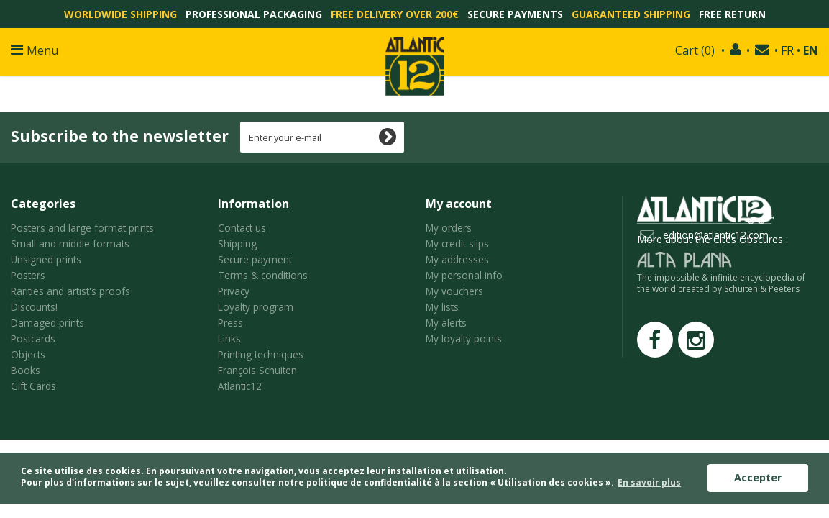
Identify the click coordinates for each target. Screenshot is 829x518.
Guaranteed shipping (631, 14)
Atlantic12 (240, 386)
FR (787, 50)
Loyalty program (255, 307)
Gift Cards (33, 386)
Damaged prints (47, 323)
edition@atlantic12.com (716, 235)
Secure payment (255, 259)
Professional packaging (254, 14)
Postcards (33, 338)
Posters (28, 275)
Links (229, 338)
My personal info (464, 275)
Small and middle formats (70, 243)
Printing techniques (260, 354)
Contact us (242, 228)
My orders (449, 228)
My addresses (457, 259)
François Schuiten (257, 370)
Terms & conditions (263, 275)
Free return (732, 14)
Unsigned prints (46, 259)
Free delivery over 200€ (395, 14)
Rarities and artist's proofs (70, 291)
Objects (28, 354)
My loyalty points (464, 338)
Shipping (237, 243)
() (695, 50)
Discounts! (34, 307)
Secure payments (515, 14)
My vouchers (454, 291)
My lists (442, 307)
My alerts (446, 323)
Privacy (233, 291)
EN (810, 50)
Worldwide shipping (120, 14)
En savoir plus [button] (649, 482)
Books (25, 370)
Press (230, 323)
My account (459, 204)
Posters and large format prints (82, 228)
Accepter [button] (758, 477)
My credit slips (457, 243)
